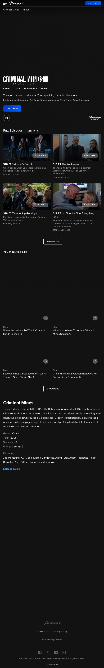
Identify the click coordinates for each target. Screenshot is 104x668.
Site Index (50, 665)
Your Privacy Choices (52, 640)
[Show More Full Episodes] (53, 241)
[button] (5, 3)
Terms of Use (43, 632)
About (26, 10)
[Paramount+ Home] (52, 623)
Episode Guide (11, 469)
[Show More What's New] (53, 389)
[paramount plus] (16, 3)
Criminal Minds (11, 10)
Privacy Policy (60, 632)
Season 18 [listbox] (32, 131)
